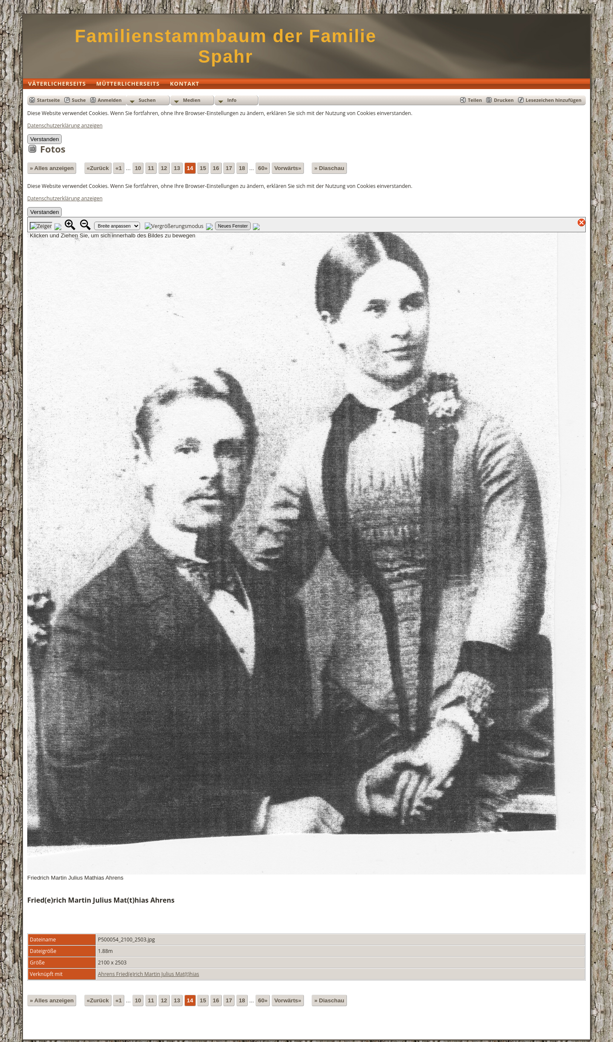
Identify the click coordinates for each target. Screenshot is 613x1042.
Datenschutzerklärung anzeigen (65, 125)
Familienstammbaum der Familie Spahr (225, 46)
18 (242, 168)
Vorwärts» (287, 168)
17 (229, 168)
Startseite (48, 100)
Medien (192, 100)
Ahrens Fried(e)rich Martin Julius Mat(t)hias (148, 974)
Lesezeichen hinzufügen (553, 100)
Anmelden (110, 100)
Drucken (504, 100)
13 (177, 168)
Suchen (147, 100)
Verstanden (44, 139)
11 (151, 168)
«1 (118, 168)
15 (203, 168)
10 (138, 168)
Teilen (475, 100)
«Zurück (98, 168)
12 (164, 168)
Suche (79, 100)
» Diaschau (329, 168)
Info (232, 100)
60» (262, 168)
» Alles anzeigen (52, 168)
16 (216, 168)
